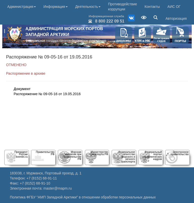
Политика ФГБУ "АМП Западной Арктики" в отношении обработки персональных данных (83, 197)
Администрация (21, 7)
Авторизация (176, 18)
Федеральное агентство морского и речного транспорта (126, 156)
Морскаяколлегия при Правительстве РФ (72, 155)
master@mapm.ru (57, 188)
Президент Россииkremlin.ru (21, 154)
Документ (22, 89)
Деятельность (88, 7)
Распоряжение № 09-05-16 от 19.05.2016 (47, 94)
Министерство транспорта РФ (99, 153)
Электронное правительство (180, 153)
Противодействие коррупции (122, 6)
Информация (55, 7)
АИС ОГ (174, 7)
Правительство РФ (45, 153)
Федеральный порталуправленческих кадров (152, 155)
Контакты (152, 7)
